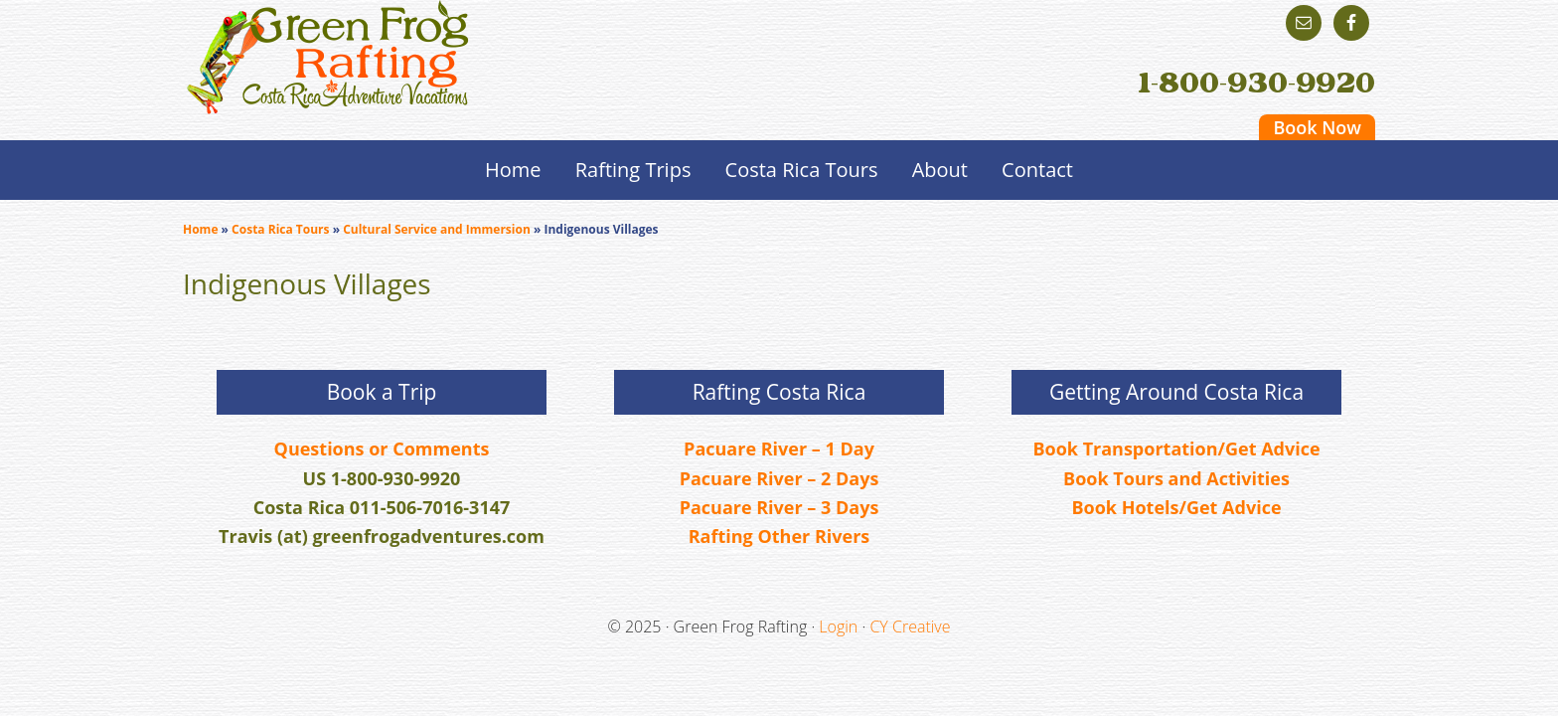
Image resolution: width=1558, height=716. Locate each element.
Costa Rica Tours (280, 229)
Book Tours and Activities (1176, 478)
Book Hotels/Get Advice (1176, 507)
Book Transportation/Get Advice (1176, 448)
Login (838, 626)
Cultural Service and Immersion (437, 229)
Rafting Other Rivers (779, 536)
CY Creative (909, 626)
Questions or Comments (382, 448)
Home (200, 229)
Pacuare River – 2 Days (779, 478)
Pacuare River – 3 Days (779, 507)
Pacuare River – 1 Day (779, 448)
